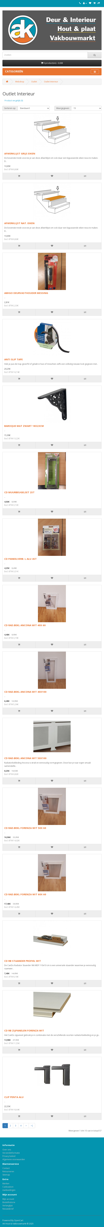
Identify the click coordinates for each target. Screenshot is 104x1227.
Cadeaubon (7, 1186)
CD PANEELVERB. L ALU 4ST (20, 558)
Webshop (19, 81)
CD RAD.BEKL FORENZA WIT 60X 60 (25, 894)
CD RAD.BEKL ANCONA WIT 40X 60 (25, 625)
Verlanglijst (7, 1205)
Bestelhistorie (8, 1202)
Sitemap (6, 1174)
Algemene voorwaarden (13, 1159)
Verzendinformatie (11, 1152)
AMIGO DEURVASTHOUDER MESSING (26, 293)
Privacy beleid (8, 1156)
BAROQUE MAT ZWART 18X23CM (24, 425)
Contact (6, 1168)
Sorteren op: (10, 108)
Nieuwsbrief (8, 1208)
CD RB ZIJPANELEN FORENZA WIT (24, 1030)
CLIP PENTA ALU (14, 1097)
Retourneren (8, 1171)
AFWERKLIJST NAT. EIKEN (19, 223)
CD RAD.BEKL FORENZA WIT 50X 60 (25, 828)
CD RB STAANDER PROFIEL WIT (22, 960)
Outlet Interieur (51, 81)
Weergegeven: (62, 108)
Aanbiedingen (8, 1190)
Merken (5, 1183)
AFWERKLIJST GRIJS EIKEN (19, 153)
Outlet (34, 81)
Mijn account (8, 1199)
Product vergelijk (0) (14, 100)
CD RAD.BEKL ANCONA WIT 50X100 (25, 758)
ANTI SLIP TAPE (13, 359)
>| (32, 1125)
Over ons (6, 1149)
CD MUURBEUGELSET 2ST (19, 492)
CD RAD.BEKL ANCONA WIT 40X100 (25, 691)
